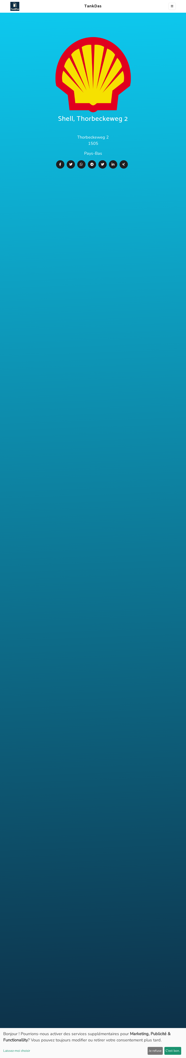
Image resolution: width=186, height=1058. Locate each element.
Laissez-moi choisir (16, 1051)
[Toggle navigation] (172, 6)
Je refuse (155, 1051)
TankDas (92, 6)
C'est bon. (173, 1051)
